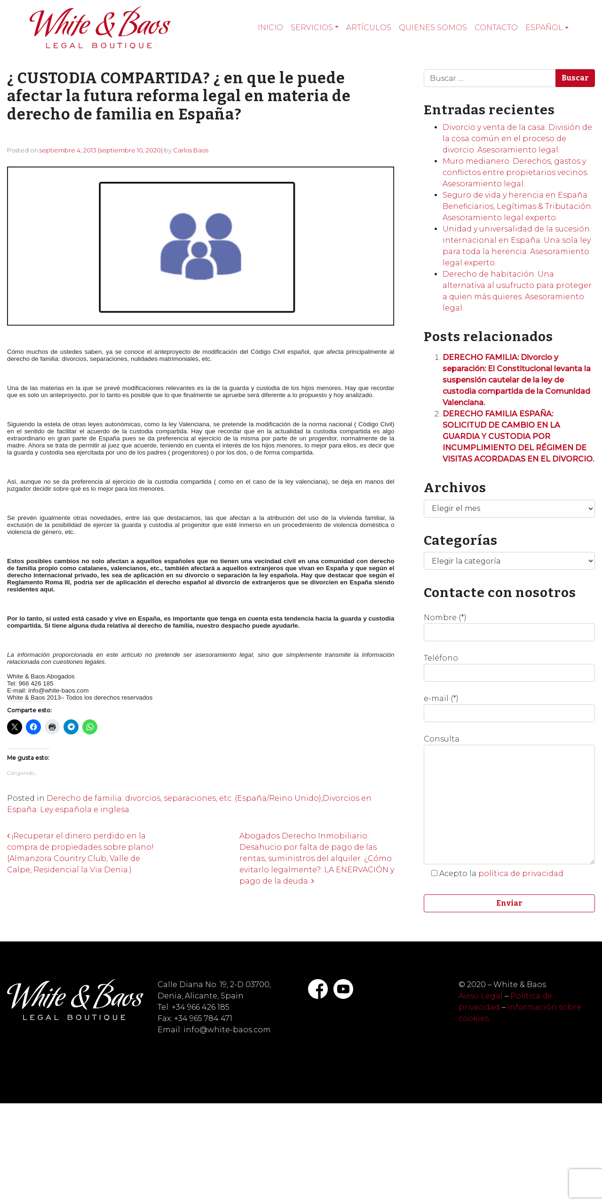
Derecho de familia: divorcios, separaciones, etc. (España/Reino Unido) (184, 798)
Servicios (312, 27)
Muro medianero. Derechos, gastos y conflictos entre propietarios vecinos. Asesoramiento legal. (515, 172)
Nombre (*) (509, 627)
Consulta (509, 799)
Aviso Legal (481, 995)
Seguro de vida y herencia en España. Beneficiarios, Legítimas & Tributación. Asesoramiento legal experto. (518, 206)
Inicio (270, 27)
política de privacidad (520, 873)
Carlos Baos (190, 150)
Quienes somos (433, 27)
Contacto (496, 27)
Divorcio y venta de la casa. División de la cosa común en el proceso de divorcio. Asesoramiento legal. (517, 138)
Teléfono (509, 668)
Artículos (368, 27)
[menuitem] (547, 27)
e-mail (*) (509, 708)
